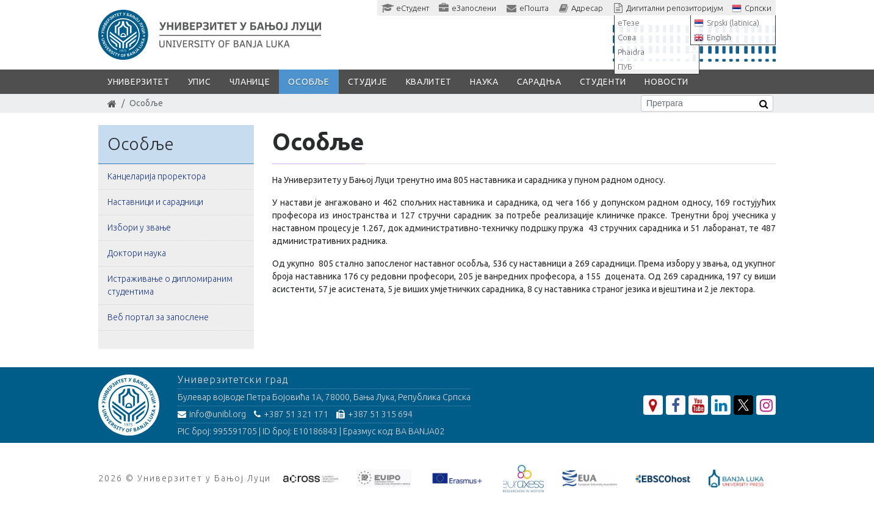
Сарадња (539, 82)
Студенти (603, 82)
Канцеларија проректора (156, 176)
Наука (484, 82)
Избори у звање (139, 227)
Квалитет (429, 82)
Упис (199, 82)
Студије (368, 82)
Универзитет (138, 82)
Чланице (249, 82)
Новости (666, 82)
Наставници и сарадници (155, 202)
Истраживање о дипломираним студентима (170, 285)
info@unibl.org (212, 414)
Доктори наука (136, 253)
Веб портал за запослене (158, 317)
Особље (308, 82)
